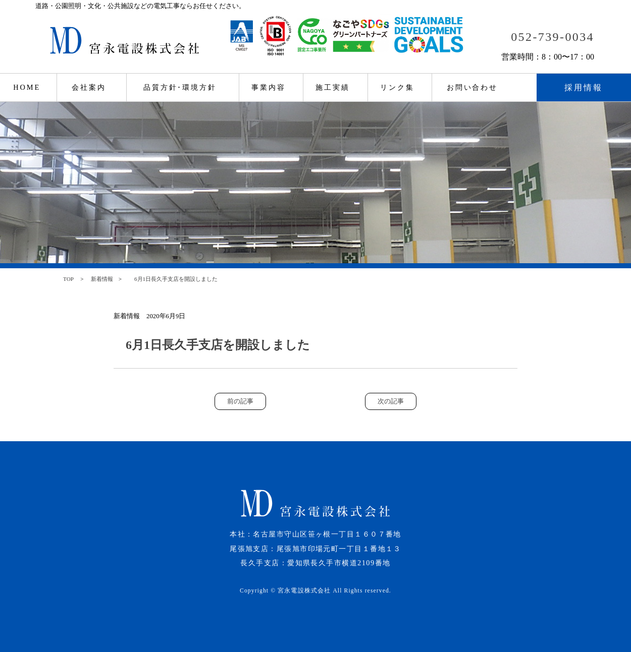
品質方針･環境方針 (180, 87)
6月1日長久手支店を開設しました (173, 279)
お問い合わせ (472, 87)
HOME (26, 87)
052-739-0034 (552, 36)
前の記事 (240, 401)
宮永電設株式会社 (304, 590)
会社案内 (89, 87)
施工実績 (333, 87)
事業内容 (268, 87)
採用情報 (583, 87)
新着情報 (102, 279)
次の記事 (391, 401)
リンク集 (397, 87)
